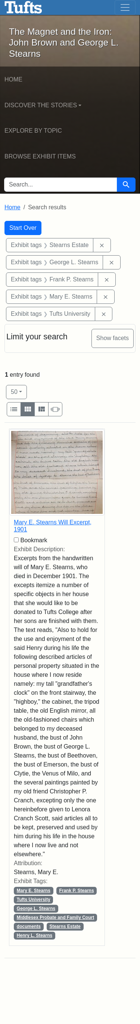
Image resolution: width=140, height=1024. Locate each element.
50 (19, 391)
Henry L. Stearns (34, 935)
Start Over (23, 228)
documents (29, 926)
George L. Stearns (36, 908)
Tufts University (33, 899)
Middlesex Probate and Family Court (55, 917)
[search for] (60, 185)
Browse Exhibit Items (40, 156)
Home (13, 79)
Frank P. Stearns (76, 890)
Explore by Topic (33, 130)
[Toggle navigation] (125, 7)
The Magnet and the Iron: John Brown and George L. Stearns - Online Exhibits (23, 7)
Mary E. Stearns (33, 890)
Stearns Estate (64, 926)
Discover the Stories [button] (40, 105)
